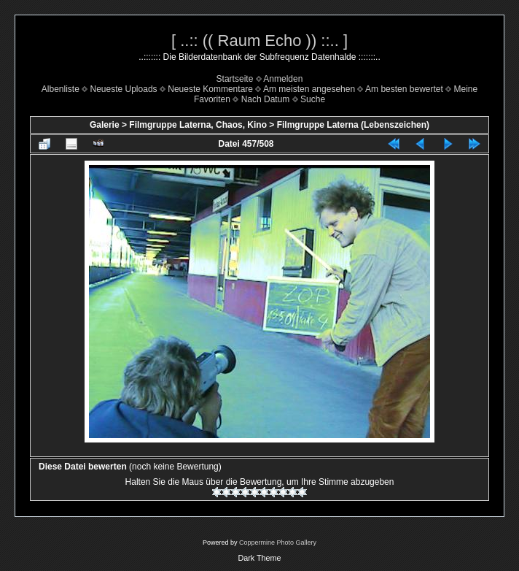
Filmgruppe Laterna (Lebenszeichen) (353, 125)
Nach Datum (265, 99)
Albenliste (60, 89)
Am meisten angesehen (309, 89)
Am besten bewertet (404, 89)
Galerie (105, 125)
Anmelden (283, 79)
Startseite (235, 79)
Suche (312, 99)
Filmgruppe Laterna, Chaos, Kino (198, 125)
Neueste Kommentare (210, 89)
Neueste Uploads (123, 89)
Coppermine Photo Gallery (277, 542)
